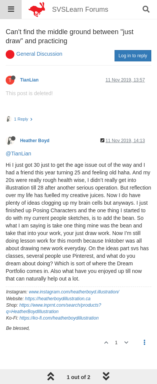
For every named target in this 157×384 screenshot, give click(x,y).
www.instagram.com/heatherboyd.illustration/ (74, 292)
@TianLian (18, 153)
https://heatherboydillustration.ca (58, 298)
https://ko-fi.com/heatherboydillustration (59, 318)
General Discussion (39, 54)
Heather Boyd (34, 140)
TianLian (29, 80)
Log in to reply (133, 55)
